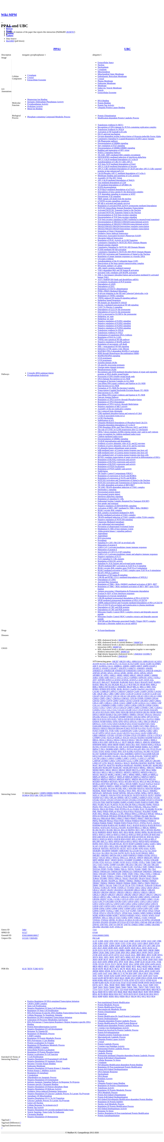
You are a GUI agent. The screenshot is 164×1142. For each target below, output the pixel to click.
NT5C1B (120, 795)
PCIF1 (107, 804)
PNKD (105, 811)
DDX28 (132, 712)
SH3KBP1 (97, 851)
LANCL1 (134, 758)
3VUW (101, 964)
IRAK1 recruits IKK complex (110, 510)
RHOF (109, 832)
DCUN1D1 (105, 712)
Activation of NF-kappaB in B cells (112, 132)
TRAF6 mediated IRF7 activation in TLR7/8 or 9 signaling (122, 566)
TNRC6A (156, 874)
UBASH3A (118, 890)
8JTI (115, 992)
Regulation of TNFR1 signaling (111, 296)
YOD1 (145, 918)
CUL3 (114, 710)
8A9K (131, 989)
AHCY (95, 666)
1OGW (137, 941)
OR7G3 (127, 798)
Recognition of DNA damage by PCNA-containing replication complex (127, 127)
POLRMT (147, 811)
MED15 (115, 770)
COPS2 (120, 705)
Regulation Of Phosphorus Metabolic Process (46, 1045)
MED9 (128, 770)
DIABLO (109, 714)
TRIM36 (111, 883)
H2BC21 (118, 737)
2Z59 (100, 955)
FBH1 (147, 726)
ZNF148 (151, 922)
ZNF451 (96, 924)
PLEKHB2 (149, 809)
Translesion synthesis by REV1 (110, 125)
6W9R (141, 982)
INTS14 (130, 749)
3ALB (127, 955)
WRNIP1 (131, 915)
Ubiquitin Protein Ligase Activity (111, 1039)
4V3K (118, 971)
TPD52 (111, 878)
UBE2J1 (144, 892)
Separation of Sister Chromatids (111, 231)
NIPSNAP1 (97, 793)
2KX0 (149, 948)
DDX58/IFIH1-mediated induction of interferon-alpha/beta (122, 157)
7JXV (156, 985)
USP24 (141, 904)
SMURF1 (96, 855)
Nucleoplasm (103, 67)
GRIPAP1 (102, 735)
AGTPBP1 (156, 664)
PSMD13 (144, 821)
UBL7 (109, 897)
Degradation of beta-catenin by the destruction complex (120, 192)
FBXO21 (96, 728)
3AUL (133, 955)
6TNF (131, 980)
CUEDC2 (96, 710)
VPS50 (124, 913)
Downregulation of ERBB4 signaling (113, 143)
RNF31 (111, 839)
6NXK (150, 978)
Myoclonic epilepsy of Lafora (110, 266)
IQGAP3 (137, 749)
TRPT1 (102, 885)
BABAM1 (115, 682)
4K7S (111, 969)
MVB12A (97, 784)
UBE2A (137, 890)
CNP (159, 703)
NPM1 (138, 793)
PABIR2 (116, 802)
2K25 (99, 948)
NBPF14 (125, 786)
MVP (103, 784)
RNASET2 (157, 832)
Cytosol (30, 77)
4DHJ (123, 966)
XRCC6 (112, 918)
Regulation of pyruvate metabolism (112, 596)
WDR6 (109, 915)
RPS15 (129, 841)
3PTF (121, 962)
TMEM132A (127, 871)
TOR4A (96, 878)
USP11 (137, 901)
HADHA (141, 737)
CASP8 (143, 691)
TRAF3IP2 (133, 878)
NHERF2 (153, 791)
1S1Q (149, 941)
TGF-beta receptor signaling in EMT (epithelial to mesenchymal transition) (128, 219)
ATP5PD (101, 680)
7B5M (111, 985)
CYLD (140, 710)
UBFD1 (103, 897)
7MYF (141, 987)
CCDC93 (146, 694)
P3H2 (103, 802)
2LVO (100, 950)
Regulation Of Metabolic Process (41, 1033)
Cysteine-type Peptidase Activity (111, 1046)
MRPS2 (152, 777)
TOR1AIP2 (151, 876)
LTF (100, 763)
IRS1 (144, 749)
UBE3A (96, 897)
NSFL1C (96, 795)
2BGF (145, 943)
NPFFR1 (122, 793)
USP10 (130, 901)
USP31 (113, 906)
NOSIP (116, 793)
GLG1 (137, 733)
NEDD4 (156, 788)
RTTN (125, 844)
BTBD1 (96, 689)
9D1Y (156, 994)
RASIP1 (122, 828)
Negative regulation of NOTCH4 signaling (115, 519)
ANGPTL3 (123, 668)
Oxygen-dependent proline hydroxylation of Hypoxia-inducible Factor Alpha (129, 136)
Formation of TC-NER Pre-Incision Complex (116, 388)
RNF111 (102, 834)
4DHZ (128, 966)
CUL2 (109, 710)
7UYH (106, 989)
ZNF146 (143, 922)
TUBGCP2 (105, 888)
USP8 (156, 908)
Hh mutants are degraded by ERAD (112, 302)
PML (95, 811)
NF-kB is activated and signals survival (114, 203)
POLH (126, 811)
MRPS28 (120, 779)
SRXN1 (120, 860)
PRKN (127, 818)
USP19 (117, 904)
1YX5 (122, 943)
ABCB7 (115, 661)
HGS (102, 742)
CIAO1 (122, 703)
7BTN (29, 969)
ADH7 (137, 664)
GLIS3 (143, 733)
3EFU (106, 957)
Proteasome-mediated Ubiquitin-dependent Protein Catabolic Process (126, 1055)
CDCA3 (152, 696)
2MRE (157, 950)
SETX (129, 848)
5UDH (117, 976)
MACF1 (110, 763)
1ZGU (134, 943)
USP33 (126, 906)
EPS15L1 (134, 721)
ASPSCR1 (142, 677)
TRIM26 (152, 881)
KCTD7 (96, 754)
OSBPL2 (135, 798)
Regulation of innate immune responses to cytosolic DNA (121, 256)
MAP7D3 (111, 765)
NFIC (134, 791)
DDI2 (118, 712)
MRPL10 (146, 774)
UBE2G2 (136, 892)
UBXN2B (155, 897)
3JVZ (153, 957)
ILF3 (151, 747)
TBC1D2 (147, 864)
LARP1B (96, 761)
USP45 (108, 908)
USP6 (145, 908)
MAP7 (95, 765)
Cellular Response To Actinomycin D (42, 1105)
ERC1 (140, 721)
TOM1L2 (119, 876)
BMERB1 (122, 687)
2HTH (134, 946)
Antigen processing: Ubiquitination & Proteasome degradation (123, 591)
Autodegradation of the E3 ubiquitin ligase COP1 (118, 261)
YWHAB (152, 918)
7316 (95, 930)
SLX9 (138, 853)
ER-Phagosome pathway (108, 141)
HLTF (124, 742)
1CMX (100, 941)
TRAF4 (142, 878)
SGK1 (146, 848)
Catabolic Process (105, 1053)
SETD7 (123, 848)
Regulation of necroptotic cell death (112, 344)
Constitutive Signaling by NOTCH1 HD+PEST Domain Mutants (124, 252)
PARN (137, 802)
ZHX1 (137, 922)
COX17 (102, 707)
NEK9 (109, 791)
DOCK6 (137, 717)
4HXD (145, 966)
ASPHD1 (134, 677)
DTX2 (156, 717)
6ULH (154, 980)
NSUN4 (112, 795)
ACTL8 (130, 664)
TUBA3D (149, 885)
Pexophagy (102, 540)
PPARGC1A (115, 814)
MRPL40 (129, 777)
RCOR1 (109, 830)
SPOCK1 (133, 858)
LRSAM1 (156, 761)
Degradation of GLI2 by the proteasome (114, 312)
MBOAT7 (151, 768)
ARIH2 (126, 675)
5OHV (100, 976)
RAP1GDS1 (106, 828)
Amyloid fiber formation (108, 582)
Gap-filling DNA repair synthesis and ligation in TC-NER (121, 395)
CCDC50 (129, 694)
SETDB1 (82, 793)
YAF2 (118, 918)
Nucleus (101, 65)
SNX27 (96, 858)
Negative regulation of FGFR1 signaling (114, 321)
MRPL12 (154, 774)
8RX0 (111, 994)
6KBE (127, 978)
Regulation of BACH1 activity (110, 561)
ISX (148, 749)
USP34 (132, 906)
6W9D (135, 982)
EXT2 (129, 724)
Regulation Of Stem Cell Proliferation (43, 1010)
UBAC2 (96, 890)
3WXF (125, 964)
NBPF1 (96, 786)
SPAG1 (109, 858)
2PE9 (123, 952)
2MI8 (140, 950)
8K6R (135, 992)
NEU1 (115, 791)
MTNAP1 (114, 781)
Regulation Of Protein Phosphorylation (43, 1052)
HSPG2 (151, 744)
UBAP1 (103, 890)
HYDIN (103, 747)
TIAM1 (138, 869)
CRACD (122, 707)
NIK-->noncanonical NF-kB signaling (113, 346)
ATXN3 (117, 680)
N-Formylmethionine (106, 630)
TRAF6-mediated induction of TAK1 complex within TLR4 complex (126, 517)
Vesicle (101, 90)
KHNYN (138, 754)
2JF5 (149, 946)
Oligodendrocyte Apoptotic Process (42, 1077)
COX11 (96, 707)
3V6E (158, 962)
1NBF (131, 941)
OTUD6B (141, 800)
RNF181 (142, 837)
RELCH (124, 830)
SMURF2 (105, 855)
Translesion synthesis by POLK (111, 330)
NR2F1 (157, 793)
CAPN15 (113, 691)
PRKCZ (120, 818)
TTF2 (133, 885)
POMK (154, 811)
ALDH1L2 (103, 666)
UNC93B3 (109, 901)
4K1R (106, 969)
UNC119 (43, 795)
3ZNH (136, 964)
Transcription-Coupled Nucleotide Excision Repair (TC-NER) (123, 390)
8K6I (130, 992)
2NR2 (106, 952)
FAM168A (115, 726)
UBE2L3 (96, 894)
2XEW (156, 952)
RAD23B (152, 825)
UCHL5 (117, 899)
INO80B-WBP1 (112, 749)
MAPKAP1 (129, 765)
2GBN (117, 946)
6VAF (123, 982)
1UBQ (100, 943)
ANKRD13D (120, 671)
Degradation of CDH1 (107, 580)
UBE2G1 (128, 892)
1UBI (95, 943)
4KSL (133, 969)
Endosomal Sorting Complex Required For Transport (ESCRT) (123, 501)
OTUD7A (150, 800)
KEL (122, 754)
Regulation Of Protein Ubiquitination (113, 1085)
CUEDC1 (158, 707)
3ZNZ (147, 964)
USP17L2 (109, 904)
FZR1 (117, 731)
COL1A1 (96, 705)
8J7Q (41, 969)
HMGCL (138, 742)
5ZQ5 (139, 976)
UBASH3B (128, 890)
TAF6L (106, 864)
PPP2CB (96, 816)
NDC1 (125, 788)
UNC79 (101, 901)
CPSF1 (109, 707)
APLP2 (150, 673)
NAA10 (142, 784)
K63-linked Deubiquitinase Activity (112, 1109)
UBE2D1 (151, 890)
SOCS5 (102, 858)
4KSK (128, 969)
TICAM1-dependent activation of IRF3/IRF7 (116, 485)
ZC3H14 (128, 920)
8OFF (146, 992)
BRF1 (149, 687)
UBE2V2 (157, 894)
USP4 (157, 906)
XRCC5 (105, 918)
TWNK (113, 888)
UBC (127, 49)
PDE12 (135, 804)
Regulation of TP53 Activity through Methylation (118, 404)
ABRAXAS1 (137, 661)
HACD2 (133, 737)
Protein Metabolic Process (108, 1005)
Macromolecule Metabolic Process (112, 1009)
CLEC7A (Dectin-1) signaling (110, 307)
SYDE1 (135, 862)
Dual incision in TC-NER (108, 393)
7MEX (129, 987)
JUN (124, 751)
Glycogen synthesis (106, 259)
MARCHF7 (118, 768)
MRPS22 (96, 779)
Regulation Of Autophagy (37, 1073)
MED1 (108, 770)
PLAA (130, 809)
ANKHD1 (141, 668)
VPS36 (95, 913)
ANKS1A (141, 671)
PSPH (123, 823)
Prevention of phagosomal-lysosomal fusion (116, 526)
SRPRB (101, 860)
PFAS (125, 807)
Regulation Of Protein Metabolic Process (44, 1038)
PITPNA (123, 809)
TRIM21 (129, 881)
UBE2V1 (149, 894)
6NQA (144, 978)
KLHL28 (133, 756)
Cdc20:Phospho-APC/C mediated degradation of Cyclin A (122, 173)
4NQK (107, 971)
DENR (153, 712)
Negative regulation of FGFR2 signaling (114, 323)
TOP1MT (127, 876)
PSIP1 (121, 821)
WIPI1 (50, 795)
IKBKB (138, 747)
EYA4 (134, 724)
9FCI (139, 996)
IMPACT (96, 749)
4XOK (135, 971)
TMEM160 (137, 871)
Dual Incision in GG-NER (108, 386)
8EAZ (95, 992)
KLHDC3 (109, 756)
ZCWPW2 (146, 920)
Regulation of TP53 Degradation (111, 402)
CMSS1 (153, 703)
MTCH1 (152, 779)
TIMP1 (144, 869)
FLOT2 (156, 728)
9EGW (134, 996)
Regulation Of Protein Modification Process (116, 1106)
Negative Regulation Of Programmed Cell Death (47, 1059)
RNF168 (127, 837)
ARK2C (132, 675)
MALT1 (127, 763)
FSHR (101, 731)
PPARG (106, 814)
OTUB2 (96, 800)
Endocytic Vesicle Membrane (110, 88)
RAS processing (104, 538)
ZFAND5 (104, 922)
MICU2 (111, 772)
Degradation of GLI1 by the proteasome (114, 309)
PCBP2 (101, 804)
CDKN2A (116, 698)
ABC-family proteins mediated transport (114, 268)
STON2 (147, 860)
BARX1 (96, 684)
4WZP (129, 971)
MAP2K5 (143, 763)
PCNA (121, 804)
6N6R (138, 978)
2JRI (153, 946)
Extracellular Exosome (36, 80)
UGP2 (137, 899)
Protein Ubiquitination (107, 116)
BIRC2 (154, 684)
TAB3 (158, 862)
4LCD (139, 969)
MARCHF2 (158, 765)
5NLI (151, 973)
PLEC (142, 809)
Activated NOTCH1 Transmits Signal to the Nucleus (119, 210)
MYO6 (129, 784)
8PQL (95, 994)
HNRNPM (97, 744)
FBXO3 (104, 728)
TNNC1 (148, 874)
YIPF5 (130, 918)
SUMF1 (116, 862)
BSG (154, 687)
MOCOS (103, 774)
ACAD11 (158, 661)
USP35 (138, 906)
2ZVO (116, 955)
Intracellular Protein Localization (40, 1050)
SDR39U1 (142, 846)
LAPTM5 (151, 758)
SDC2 (111, 846)
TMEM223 (157, 871)
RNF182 (150, 837)
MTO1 (121, 781)
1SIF (154, 941)
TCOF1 (130, 867)
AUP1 (141, 680)
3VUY (113, 964)
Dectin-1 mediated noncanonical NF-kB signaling (118, 305)
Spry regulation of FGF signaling (111, 146)
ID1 (117, 747)
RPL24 (147, 839)
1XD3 (111, 943)
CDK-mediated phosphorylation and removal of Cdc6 (120, 413)
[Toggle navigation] (2, 22)
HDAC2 (110, 740)
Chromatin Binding (35, 1114)
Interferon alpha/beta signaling (110, 496)
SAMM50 (138, 844)
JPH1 (120, 751)
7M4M (112, 987)
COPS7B (141, 705)
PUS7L (150, 823)
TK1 (150, 869)
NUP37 (151, 795)
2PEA (127, 952)
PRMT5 (133, 818)
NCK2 (95, 788)
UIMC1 (150, 899)
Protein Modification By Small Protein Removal (117, 1023)
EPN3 (121, 721)
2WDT (150, 952)
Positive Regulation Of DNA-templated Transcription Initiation (53, 1001)
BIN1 (148, 684)
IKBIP (132, 747)
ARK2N (140, 675)
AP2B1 (123, 673)
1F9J (111, 941)
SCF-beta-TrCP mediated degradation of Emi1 (117, 164)
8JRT (111, 992)
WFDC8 (123, 915)
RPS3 (147, 841)
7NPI (146, 987)
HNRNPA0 (155, 742)
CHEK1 (158, 701)
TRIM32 (103, 883)
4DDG (112, 966)
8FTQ (105, 992)
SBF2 (158, 844)
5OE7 (95, 976)
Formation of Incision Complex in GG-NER (116, 381)
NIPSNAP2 (107, 793)
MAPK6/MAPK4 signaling (109, 356)
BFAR (142, 684)
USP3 (101, 906)
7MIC (135, 987)
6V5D (112, 982)
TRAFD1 (96, 881)
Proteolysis (102, 1014)
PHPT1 (154, 807)
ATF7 (95, 680)
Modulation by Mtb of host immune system (115, 529)
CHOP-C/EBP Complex (37, 1003)
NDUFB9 (132, 788)
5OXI (112, 976)
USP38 (151, 906)
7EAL (139, 985)
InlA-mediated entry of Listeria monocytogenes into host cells (123, 455)
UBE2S (135, 894)
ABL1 (128, 661)
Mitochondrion (104, 72)
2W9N (144, 952)
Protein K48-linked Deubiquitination (113, 1097)
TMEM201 (147, 871)
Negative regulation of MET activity (112, 406)
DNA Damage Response (108, 1072)
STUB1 (96, 862)
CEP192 (96, 701)
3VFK (95, 964)
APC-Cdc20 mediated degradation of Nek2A (116, 180)
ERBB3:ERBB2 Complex (38, 1047)
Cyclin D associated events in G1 (111, 416)
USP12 (143, 901)
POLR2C (138, 811)
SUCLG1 (108, 862)
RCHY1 (102, 830)
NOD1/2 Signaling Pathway (109, 152)
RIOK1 (132, 832)
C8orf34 (140, 689)
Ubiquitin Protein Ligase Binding (111, 107)
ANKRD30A (131, 671)
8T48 (141, 994)
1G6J (121, 941)
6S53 (111, 980)
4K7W (122, 969)
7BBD (122, 985)
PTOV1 (136, 823)
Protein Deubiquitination (108, 1018)
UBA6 (149, 888)
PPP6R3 (137, 816)
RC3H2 (96, 830)
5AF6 (100, 973)
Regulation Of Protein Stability (110, 1102)
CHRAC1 (108, 703)
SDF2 (129, 846)
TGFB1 (110, 869)
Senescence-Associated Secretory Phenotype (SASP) (119, 236)
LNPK (136, 761)
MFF (143, 770)
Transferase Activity (106, 1088)
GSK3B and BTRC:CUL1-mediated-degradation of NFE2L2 (123, 577)
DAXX (147, 710)
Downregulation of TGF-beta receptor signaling (117, 215)
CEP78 (109, 701)
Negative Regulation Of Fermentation (42, 1080)
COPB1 (113, 705)
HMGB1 (131, 742)
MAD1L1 (119, 763)
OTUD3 (110, 800)
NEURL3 (122, 791)
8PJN (151, 992)
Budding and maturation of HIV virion (113, 150)
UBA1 (137, 888)
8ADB (137, 989)
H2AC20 (111, 737)
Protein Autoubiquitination (109, 1115)
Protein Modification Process (110, 1007)
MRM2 (132, 774)
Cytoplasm (31, 75)
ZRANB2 (96, 927)
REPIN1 (131, 830)
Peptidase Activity (105, 1078)
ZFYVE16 (121, 922)
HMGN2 (146, 742)
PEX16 (119, 807)
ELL (144, 719)
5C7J (120, 973)
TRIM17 (122, 881)
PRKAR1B (105, 818)
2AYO (139, 943)
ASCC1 (113, 677)
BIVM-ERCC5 (111, 687)
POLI (131, 811)
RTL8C (119, 844)
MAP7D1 (102, 765)
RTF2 (106, 844)
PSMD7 (110, 823)
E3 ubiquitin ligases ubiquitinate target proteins (117, 448)
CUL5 (134, 710)
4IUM (95, 969)
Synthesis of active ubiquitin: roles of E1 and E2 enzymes (121, 443)
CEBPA (43, 793)
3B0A (143, 955)
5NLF (145, 973)
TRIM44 (126, 883)
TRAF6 (155, 878)
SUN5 (122, 862)
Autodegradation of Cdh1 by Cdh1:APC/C (115, 162)
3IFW (138, 957)
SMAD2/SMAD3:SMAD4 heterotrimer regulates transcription (123, 226)
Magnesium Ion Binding (37, 99)
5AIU (110, 973)
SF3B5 (135, 848)
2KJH (133, 948)
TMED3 (96, 871)
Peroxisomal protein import (109, 492)
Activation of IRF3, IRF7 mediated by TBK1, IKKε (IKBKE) (123, 508)
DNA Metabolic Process (108, 1092)
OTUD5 (124, 800)
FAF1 (147, 724)
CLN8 (134, 703)
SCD (101, 846)
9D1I (151, 994)
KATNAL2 (139, 751)
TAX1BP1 (120, 864)
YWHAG (96, 920)
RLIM (150, 832)
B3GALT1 (97, 682)
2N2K (101, 952)
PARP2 (151, 802)
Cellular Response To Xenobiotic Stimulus (44, 1015)
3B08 (138, 955)
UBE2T (142, 894)
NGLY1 (145, 791)
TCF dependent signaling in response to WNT (116, 194)
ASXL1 (150, 677)
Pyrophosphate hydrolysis (38, 375)
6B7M (106, 978)
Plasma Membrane (105, 81)
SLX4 (132, 853)
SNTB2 (147, 855)
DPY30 (150, 717)
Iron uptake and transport (108, 503)
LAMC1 (125, 758)
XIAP (157, 915)
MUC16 (143, 781)
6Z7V (101, 985)
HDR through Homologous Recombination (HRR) (118, 353)
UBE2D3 (96, 892)
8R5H (105, 994)
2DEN (151, 943)
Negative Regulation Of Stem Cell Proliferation (46, 1008)
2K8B (110, 948)
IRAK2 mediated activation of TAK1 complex (117, 515)
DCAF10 (96, 712)
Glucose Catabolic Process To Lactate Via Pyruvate (48, 1100)
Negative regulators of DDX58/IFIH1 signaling (117, 506)
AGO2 (142, 664)
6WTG (95, 985)
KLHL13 (125, 756)
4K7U (116, 969)
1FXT (116, 941)
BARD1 (157, 682)
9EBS (122, 996)
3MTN (129, 959)
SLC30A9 (152, 851)
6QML (100, 980)
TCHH (124, 867)
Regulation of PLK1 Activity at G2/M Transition (118, 240)
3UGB (148, 962)
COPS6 (133, 705)
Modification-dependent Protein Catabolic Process (118, 118)
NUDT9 (136, 795)
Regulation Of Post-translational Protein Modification (120, 1067)
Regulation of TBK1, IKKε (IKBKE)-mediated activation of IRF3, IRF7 (127, 584)
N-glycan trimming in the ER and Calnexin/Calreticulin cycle (123, 293)
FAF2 (152, 724)
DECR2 (146, 712)
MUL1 (157, 781)
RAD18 (136, 825)
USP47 (121, 908)
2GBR (123, 946)
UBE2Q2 (119, 894)
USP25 (147, 904)
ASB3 (106, 677)
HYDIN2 (111, 747)
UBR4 (140, 897)
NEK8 (103, 791)
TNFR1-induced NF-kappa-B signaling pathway (117, 298)
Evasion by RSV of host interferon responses (116, 593)
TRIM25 (145, 881)
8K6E (120, 992)
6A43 (155, 976)
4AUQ (158, 964)
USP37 (145, 906)
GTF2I (133, 735)
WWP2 (151, 915)
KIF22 (95, 756)
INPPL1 (122, 749)
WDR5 (95, 915)
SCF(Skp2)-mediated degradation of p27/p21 (116, 189)
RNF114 (109, 834)
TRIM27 (96, 883)
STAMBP (128, 860)
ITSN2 (101, 751)
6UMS (101, 982)
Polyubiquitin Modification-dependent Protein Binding (120, 1065)
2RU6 (138, 952)
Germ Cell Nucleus (35, 1103)
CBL (94, 694)
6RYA (106, 980)
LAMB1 (118, 758)
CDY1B (133, 698)
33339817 (147, 654)
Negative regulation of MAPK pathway (114, 342)
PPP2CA (158, 814)
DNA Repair (103, 1076)
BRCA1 (136, 687)
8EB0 (100, 992)
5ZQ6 (145, 976)
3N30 (134, 959)
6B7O (111, 978)
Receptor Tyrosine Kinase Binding (41, 1063)
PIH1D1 (96, 809)
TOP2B (135, 876)
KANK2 (130, 751)
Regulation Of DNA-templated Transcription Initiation (49, 1017)
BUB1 (119, 689)
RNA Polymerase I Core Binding (40, 1040)
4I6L (150, 966)
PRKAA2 (96, 818)
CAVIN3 (157, 691)
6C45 (24, 969)
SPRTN (140, 858)
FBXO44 (119, 728)
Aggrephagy (103, 533)
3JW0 (158, 957)
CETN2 (128, 701)
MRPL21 (104, 777)
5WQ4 (123, 976)
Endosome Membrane (107, 83)
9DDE (111, 996)
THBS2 (117, 869)
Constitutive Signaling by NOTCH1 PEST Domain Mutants (122, 242)
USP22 (134, 904)
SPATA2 (115, 858)
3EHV (112, 957)
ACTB (109, 664)
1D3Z (106, 941)
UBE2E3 (120, 892)
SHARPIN (106, 851)
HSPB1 (56, 793)
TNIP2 (124, 874)
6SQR (116, 980)
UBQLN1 (116, 897)
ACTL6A (123, 664)
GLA (132, 733)
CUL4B (128, 710)
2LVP (105, 950)
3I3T (133, 957)
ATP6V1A (109, 680)
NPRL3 (144, 793)
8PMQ (157, 992)
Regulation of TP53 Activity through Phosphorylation (120, 399)
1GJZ (126, 941)
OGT (102, 798)
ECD (99, 719)
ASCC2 (119, 677)
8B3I (154, 989)
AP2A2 (117, 673)
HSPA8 (144, 744)
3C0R (154, 955)
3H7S (122, 957)
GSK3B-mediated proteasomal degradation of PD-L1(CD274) (123, 598)
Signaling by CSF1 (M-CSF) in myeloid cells (116, 543)
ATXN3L (125, 680)
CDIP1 (102, 698)
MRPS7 (128, 779)
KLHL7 (140, 756)
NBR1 (145, 786)
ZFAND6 (113, 922)
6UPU (107, 982)
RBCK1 (146, 828)
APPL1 (106, 675)
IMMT (156, 747)
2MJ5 (145, 950)
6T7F (121, 980)
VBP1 (116, 911)
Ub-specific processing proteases (111, 365)
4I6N (155, 966)
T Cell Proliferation (35, 1057)
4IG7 (159, 966)
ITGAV (158, 749)
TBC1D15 (129, 864)
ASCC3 (126, 677)
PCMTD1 (114, 804)
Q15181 (25, 938)
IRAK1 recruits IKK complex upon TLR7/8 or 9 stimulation (122, 568)
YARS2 (124, 918)
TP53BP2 (103, 878)
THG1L (124, 869)
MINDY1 (119, 772)
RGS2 (95, 832)
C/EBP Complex (34, 1036)
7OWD (152, 987)
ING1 (103, 749)
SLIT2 (127, 853)
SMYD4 (112, 855)
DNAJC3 (104, 717)
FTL (107, 731)
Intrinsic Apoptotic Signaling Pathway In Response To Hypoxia (53, 1082)
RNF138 (147, 834)
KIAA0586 (147, 754)
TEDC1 (158, 867)
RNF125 (132, 834)
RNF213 (96, 839)
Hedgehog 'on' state (106, 316)
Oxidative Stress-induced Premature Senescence (47, 1091)
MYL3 (122, 784)
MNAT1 (96, 774)
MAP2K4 (135, 763)
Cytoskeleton (32, 1075)
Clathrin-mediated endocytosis (110, 436)
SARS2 (146, 844)
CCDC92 (138, 694)
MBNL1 (142, 768)
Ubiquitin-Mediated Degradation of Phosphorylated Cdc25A (122, 423)
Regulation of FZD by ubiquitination (113, 289)
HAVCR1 (157, 737)
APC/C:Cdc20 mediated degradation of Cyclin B (118, 159)
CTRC (151, 707)
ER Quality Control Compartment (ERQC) (115, 473)
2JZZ (95, 948)
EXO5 (115, 724)
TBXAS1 (102, 867)
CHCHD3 (144, 701)
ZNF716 (112, 924)
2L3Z (155, 948)
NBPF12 (118, 786)
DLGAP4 (118, 714)
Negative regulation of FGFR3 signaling (114, 326)
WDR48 (156, 913)
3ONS (104, 962)
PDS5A (156, 804)
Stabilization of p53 (106, 420)
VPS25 (150, 911)
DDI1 (112, 712)
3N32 (139, 959)
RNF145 (105, 837)
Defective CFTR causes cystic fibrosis (113, 349)
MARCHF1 (147, 765)
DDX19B (125, 712)
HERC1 (147, 740)
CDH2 (159, 696)
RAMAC (96, 828)
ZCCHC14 (136, 920)
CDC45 (140, 696)
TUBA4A (157, 885)
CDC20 (102, 696)
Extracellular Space (106, 62)
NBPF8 (133, 786)
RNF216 (103, 839)
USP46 (114, 908)
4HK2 (139, 966)
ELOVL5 (150, 719)
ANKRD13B (109, 671)
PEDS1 (96, 807)
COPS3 (127, 705)
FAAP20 (141, 724)
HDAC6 (124, 740)
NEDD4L (96, 791)
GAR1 (135, 731)
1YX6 (128, 943)
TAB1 (148, 862)
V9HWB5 (33, 938)
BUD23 (126, 689)
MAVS (136, 768)
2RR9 (133, 952)
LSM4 (95, 763)
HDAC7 (132, 740)
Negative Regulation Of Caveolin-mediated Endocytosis (50, 1110)
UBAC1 (156, 888)
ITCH (152, 749)
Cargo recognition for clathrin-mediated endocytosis (119, 434)
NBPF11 (110, 786)
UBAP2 (110, 890)
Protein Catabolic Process (108, 1044)
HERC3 (154, 740)
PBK (157, 802)
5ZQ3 (129, 976)
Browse (9, 29)
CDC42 (123, 696)
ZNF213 (158, 922)
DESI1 (159, 712)
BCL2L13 (124, 684)
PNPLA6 (112, 811)
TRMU (95, 885)
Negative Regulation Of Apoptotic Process (44, 1061)
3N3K (144, 959)
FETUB (134, 728)
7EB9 (150, 985)
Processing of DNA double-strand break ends (116, 376)
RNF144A (156, 834)
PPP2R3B (122, 816)
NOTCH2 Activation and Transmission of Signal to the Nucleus (124, 254)
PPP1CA (135, 814)
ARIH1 (120, 675)
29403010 (138, 654)
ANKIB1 (149, 668)
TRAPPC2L (113, 881)
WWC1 (138, 915)
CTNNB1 (144, 707)
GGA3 (119, 733)
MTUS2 (135, 781)
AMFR (133, 666)
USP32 (119, 906)
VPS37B (110, 913)
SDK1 (135, 846)
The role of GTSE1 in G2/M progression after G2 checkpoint (123, 429)
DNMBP (122, 717)
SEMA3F (96, 848)
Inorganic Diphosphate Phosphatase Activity (45, 102)
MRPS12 (137, 777)
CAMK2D (104, 691)
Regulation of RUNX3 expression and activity (117, 464)
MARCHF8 (128, 768)
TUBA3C (140, 885)
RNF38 (117, 839)
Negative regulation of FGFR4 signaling (114, 328)
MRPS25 (112, 779)
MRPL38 (121, 777)
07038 (95, 932)
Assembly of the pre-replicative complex (114, 409)
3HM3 (128, 957)
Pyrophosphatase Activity (37, 104)
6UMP (95, 982)
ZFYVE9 (130, 922)
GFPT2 (101, 733)
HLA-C (118, 742)
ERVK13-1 (97, 724)
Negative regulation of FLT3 (109, 556)
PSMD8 (117, 823)
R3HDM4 (97, 825)
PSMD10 (136, 821)
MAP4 (159, 763)
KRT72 (155, 756)
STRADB (154, 860)
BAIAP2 (144, 682)
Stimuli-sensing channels (108, 245)
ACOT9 (96, 664)
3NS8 (150, 959)
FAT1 (141, 726)
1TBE (158, 941)
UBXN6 (96, 899)
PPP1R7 (151, 814)
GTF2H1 (110, 735)
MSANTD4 (143, 779)
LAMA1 (103, 758)
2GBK (105, 946)
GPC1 (155, 733)
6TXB (148, 980)
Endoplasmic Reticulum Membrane (112, 76)
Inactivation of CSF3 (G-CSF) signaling (114, 552)
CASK (136, 691)
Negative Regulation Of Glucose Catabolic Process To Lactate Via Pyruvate (58, 1093)
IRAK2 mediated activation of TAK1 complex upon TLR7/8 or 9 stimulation (129, 570)
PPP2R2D (113, 816)
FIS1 (144, 728)
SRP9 (95, 860)
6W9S (146, 982)
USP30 (107, 906)
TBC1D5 (155, 864)
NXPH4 (96, 798)
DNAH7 (140, 714)
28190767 (70, 32)
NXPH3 (158, 795)
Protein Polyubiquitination (108, 1032)
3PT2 (116, 962)
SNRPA (140, 855)
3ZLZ (131, 964)
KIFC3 (101, 756)
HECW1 (139, 740)
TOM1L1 (111, 876)
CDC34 (116, 696)
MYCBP (109, 784)
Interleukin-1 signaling (107, 489)
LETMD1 (105, 761)
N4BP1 (135, 784)
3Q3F (126, 962)
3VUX (107, 964)
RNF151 (112, 837)
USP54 (139, 908)
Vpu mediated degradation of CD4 (112, 182)
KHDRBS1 (129, 754)
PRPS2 (95, 821)
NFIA (129, 791)
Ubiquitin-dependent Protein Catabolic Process (117, 1021)
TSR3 (115, 885)
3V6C (153, 962)
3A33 (122, 955)
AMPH (145, 666)
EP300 (103, 721)
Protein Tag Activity (106, 105)
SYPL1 (142, 862)
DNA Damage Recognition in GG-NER (114, 379)
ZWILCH (119, 927)
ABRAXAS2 (148, 661)
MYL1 (116, 784)
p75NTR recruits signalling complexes (113, 201)
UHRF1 (143, 899)
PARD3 (131, 802)
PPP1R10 (143, 814)
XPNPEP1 (97, 918)
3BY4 (148, 955)
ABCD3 (122, 661)
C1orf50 (133, 689)
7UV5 (100, 989)
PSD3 (116, 821)
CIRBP (129, 703)
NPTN (150, 793)
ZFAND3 (96, 922)
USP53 (133, 908)
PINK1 (111, 809)
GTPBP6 (96, 737)
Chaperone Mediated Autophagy (111, 522)
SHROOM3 (124, 851)
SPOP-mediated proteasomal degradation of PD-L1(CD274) (122, 600)
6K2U (122, 978)
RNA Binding (103, 101)
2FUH (156, 943)
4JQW (100, 969)
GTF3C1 (150, 735)
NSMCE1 (104, 795)
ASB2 (101, 677)
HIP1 (106, 742)
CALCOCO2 (149, 689)
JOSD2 (114, 751)
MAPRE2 (138, 765)
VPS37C (117, 913)
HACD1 (126, 737)
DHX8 (102, 714)
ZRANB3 (105, 927)
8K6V (140, 992)
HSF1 (138, 744)
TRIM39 (119, 883)
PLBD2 (136, 809)
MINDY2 (128, 772)
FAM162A (106, 726)
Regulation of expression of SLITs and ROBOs (117, 476)
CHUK (116, 703)
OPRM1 (120, 798)
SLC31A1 (97, 853)
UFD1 (131, 899)
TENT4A (96, 869)
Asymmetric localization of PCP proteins (114, 282)
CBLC (105, 694)
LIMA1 (112, 761)
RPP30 (117, 841)
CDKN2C (125, 698)
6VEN (129, 982)
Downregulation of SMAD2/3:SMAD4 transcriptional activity (123, 222)
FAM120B (97, 726)
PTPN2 (143, 823)
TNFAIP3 (103, 874)
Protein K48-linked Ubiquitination (112, 1058)
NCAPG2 (153, 786)
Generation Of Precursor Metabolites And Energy (47, 1020)
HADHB (149, 737)
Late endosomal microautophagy (111, 524)
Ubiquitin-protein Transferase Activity (113, 1035)
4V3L (124, 971)
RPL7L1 (104, 841)
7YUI (111, 989)
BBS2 (102, 684)
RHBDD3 (102, 832)
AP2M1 (130, 673)
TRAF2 (125, 878)
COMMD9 (105, 705)
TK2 (154, 869)
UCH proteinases (105, 358)
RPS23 (135, 841)
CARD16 (121, 691)
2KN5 (144, 948)
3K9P (100, 959)
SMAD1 (144, 853)
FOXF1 (96, 731)
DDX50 (139, 712)
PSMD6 (103, 823)
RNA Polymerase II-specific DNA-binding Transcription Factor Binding (57, 1013)
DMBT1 (125, 714)
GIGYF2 (126, 733)
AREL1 (113, 675)
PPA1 (57, 49)
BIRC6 (102, 687)
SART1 (153, 844)
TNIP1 (118, 874)
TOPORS (142, 876)
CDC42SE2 (131, 696)
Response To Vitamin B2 (37, 1031)
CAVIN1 (150, 691)
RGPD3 (157, 830)
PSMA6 (128, 821)
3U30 (142, 962)
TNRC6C (96, 876)
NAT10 (157, 784)
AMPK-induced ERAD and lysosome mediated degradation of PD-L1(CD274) (130, 603)
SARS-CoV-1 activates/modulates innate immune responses (122, 547)
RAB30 (104, 825)
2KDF (121, 948)
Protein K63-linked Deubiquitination (113, 1069)
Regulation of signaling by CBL (111, 499)
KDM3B (103, 754)
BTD (108, 689)
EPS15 (127, 721)
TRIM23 (137, 881)
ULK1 (156, 899)
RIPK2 (144, 832)
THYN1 (130, 869)
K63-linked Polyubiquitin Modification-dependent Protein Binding (125, 1099)
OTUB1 (156, 798)
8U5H (146, 994)
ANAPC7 (114, 668)
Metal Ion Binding (34, 109)
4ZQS (147, 971)
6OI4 (155, 978)
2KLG (138, 948)
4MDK (151, 969)
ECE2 (104, 719)
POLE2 (120, 811)
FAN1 (129, 726)
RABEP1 (123, 825)
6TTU (137, 980)
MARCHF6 (107, 768)
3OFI (160, 959)
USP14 (155, 901)
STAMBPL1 (138, 860)
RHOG (116, 832)
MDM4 (96, 770)
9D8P (100, 996)
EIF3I (132, 719)
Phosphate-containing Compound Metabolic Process (48, 117)
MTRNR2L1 (72, 793)
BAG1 (131, 682)
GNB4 (149, 733)
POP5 (95, 814)
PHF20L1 (138, 807)
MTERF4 (96, 781)
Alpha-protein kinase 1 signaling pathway (115, 531)
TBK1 (95, 867)
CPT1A (115, 707)
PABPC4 (124, 802)
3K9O (95, 959)
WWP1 (145, 915)
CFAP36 (135, 701)
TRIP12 (140, 883)
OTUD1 (103, 800)
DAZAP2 (154, 710)
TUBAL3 (96, 888)
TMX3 (95, 874)
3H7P (117, 957)
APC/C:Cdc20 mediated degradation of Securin (117, 166)
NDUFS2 (141, 788)
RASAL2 (115, 828)
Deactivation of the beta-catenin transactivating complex (121, 263)
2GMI (128, 946)
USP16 (102, 904)
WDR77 (115, 915)
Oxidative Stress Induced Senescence (113, 233)
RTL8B (113, 844)
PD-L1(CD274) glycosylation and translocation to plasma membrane (126, 605)
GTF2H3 (118, 735)
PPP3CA (130, 816)
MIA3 (148, 770)
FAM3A (123, 726)
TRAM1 (104, 881)
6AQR (100, 978)
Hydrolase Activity (35, 106)
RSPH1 (96, 844)
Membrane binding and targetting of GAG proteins (118, 176)
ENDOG (96, 721)
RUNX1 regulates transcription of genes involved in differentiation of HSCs (129, 457)
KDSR (110, 754)
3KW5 (111, 959)
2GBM (111, 946)
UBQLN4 (133, 897)
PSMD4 (96, 823)
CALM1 (96, 691)
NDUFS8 (149, 788)
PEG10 (107, 807)
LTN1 (104, 763)
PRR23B (102, 821)
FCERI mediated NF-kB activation (112, 249)
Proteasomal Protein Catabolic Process (113, 1048)
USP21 (128, 904)
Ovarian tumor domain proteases (111, 367)
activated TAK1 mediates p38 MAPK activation (117, 272)
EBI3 (95, 719)
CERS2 (122, 701)
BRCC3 (143, 687)
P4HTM (109, 802)
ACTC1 (115, 664)
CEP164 (154, 698)
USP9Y (102, 911)
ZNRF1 (141, 924)
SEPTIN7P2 (114, 848)
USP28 (95, 906)
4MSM (95, 971)
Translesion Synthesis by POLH (111, 129)
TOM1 (103, 876)
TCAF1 (109, 867)
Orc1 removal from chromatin (110, 411)
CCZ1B (153, 694)
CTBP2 (136, 707)
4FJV (134, 966)
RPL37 (154, 839)
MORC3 (118, 774)
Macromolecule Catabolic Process (112, 1037)
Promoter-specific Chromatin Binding (42, 1084)
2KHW (127, 948)
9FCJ (144, 996)
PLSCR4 (158, 809)
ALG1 (110, 666)
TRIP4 (147, 883)
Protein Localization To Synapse (40, 1043)
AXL (152, 680)
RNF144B (97, 837)
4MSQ (101, 971)
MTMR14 (105, 781)
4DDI (117, 966)
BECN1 (136, 684)
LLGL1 (129, 761)
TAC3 (95, 864)
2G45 (95, 946)
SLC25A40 (134, 851)
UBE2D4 (104, 892)
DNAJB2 (96, 717)
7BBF (128, 985)
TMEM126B (116, 871)
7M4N (117, 987)
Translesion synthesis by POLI (110, 333)
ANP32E (96, 673)
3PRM (110, 962)
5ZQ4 (134, 976)
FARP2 (136, 726)
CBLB (99, 694)
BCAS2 (108, 684)
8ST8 (126, 994)
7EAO (145, 985)
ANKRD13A (98, 671)
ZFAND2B (155, 920)
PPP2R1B (104, 816)
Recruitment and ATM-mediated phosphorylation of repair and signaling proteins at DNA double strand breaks (127, 373)
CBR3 (116, 694)
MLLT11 (153, 772)
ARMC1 (147, 675)
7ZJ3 (121, 989)
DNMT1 (129, 717)
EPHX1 (109, 721)
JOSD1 (108, 751)
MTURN (128, 781)
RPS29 (142, 841)
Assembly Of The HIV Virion (110, 178)
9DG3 (116, 996)
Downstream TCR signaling (109, 196)
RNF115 (117, 834)
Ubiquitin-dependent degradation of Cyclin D (116, 425)
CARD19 (129, 691)
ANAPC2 (106, 668)
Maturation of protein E (107, 545)
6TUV (142, 980)
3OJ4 (99, 962)
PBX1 (95, 804)
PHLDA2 (147, 807)
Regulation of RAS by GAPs (109, 337)
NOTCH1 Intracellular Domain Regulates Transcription (120, 208)
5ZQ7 (150, 976)
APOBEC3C (98, 675)
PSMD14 (152, 821)
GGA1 (113, 733)
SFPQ (141, 848)
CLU (148, 703)
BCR (131, 684)
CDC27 (109, 696)
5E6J (130, 973)
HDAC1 (102, 740)
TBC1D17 (138, 864)
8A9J (126, 989)
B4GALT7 (106, 682)
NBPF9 (140, 786)
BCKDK (115, 684)
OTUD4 (117, 800)
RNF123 (124, 834)
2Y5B (95, 955)
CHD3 (151, 701)
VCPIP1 (133, 911)
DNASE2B (113, 717)
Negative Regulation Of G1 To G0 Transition (45, 1098)
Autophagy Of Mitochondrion (39, 1096)
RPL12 (135, 839)
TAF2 (100, 864)
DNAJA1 (148, 714)
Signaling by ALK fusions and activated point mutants (120, 563)
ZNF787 (119, 924)
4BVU (106, 966)
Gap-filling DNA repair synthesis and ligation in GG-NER (122, 383)
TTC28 (121, 885)
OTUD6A (133, 800)
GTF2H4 (126, 735)
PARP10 (144, 802)
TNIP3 (130, 874)
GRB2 (95, 735)
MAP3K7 (152, 763)
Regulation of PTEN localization (111, 466)
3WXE (119, 964)
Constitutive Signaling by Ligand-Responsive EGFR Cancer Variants (126, 139)
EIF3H (127, 719)
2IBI (139, 946)
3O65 (155, 959)
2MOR (151, 950)
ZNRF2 (148, 924)
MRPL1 (138, 774)
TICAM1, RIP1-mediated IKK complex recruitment (119, 155)
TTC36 (127, 885)
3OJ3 (95, 962)
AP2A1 (110, 673)
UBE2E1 (112, 892)
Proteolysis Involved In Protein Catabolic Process (118, 1030)
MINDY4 (145, 772)
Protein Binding (104, 103)
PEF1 (101, 807)
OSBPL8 (143, 798)
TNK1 (136, 874)
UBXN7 (103, 899)
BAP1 (150, 682)
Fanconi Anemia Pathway (108, 397)
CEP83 (115, 701)
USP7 (150, 908)
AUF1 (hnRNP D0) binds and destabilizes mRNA (118, 279)
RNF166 (120, 837)
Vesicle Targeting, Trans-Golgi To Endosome (45, 1112)
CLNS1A (141, 703)
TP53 (32, 795)
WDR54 (102, 915)
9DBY (105, 996)
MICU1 (105, 772)
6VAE (118, 982)
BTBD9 (103, 689)
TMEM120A (105, 871)
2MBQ (128, 950)
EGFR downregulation (107, 187)
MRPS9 (135, 779)
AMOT (139, 666)
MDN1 (102, 770)
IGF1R (126, 747)
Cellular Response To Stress (109, 1060)
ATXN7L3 (133, 680)
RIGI (126, 832)
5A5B (152, 971)
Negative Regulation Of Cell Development (44, 1029)
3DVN (95, 957)
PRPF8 (156, 818)
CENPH (147, 698)
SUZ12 (129, 862)
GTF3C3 (158, 735)
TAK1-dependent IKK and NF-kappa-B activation (118, 270)
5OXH (106, 976)
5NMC (156, 973)
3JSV (148, 957)
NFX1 (139, 791)
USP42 (102, 908)
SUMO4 (25, 795)
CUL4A (121, 710)
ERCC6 (147, 721)
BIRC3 (95, 687)
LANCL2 (142, 758)
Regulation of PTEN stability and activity (115, 469)
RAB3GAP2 (113, 825)
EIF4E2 (138, 719)
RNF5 (128, 839)
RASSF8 (130, 828)
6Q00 (95, 980)
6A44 (95, 978)
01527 (24, 932)
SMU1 (151, 853)
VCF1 (122, 911)
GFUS (107, 733)
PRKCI (114, 818)
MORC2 (111, 774)
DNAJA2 (157, 714)
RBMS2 (153, 828)
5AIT (105, 973)
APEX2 (143, 673)
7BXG (134, 985)
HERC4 (96, 742)
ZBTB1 (112, 920)
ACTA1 (103, 664)
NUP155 (143, 795)
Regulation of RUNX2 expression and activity (117, 459)
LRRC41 (148, 761)
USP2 (122, 904)
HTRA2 (157, 744)
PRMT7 (140, 818)
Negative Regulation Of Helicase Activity (44, 1089)
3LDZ (117, 959)
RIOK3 (138, 832)
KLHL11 (117, 756)
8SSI (116, 994)
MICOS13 (97, 772)
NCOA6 (111, 788)
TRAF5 (148, 878)
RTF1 (101, 844)
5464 (24, 930)
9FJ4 (153, 996)
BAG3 (137, 682)
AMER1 (126, 666)
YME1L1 (138, 918)
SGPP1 (152, 848)
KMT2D (147, 756)
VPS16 (144, 911)
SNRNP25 (132, 855)
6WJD (152, 982)
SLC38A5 (105, 853)
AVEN (146, 680)
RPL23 (141, 839)
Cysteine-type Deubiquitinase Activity (113, 1028)
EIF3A (121, 719)
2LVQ (111, 950)
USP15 (95, 904)
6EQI (117, 978)
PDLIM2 (142, 804)
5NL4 (140, 973)
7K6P (95, 987)
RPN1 (111, 841)
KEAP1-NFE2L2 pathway (108, 573)
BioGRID (10, 41)
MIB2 (153, 770)
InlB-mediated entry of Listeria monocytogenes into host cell (123, 450)
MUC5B (150, 781)
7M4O (123, 987)
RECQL (117, 830)
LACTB (96, 758)
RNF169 (135, 837)
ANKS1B (149, 671)
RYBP (131, 844)
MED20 (122, 770)
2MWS (95, 952)
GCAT (95, 733)
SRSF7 (107, 860)
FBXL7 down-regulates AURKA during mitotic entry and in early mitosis (128, 432)
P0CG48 (96, 938)
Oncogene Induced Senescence (110, 238)
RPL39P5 (96, 841)
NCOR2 (118, 788)
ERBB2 (50, 793)
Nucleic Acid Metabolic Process (111, 1104)
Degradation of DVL (106, 286)
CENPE (140, 698)
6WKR (158, 982)
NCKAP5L (102, 788)
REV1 (138, 830)
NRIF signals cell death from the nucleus (114, 199)
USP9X (96, 911)
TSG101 (108, 885)
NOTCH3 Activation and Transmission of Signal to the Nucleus (124, 480)
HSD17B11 (130, 744)
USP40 (95, 908)
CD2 (159, 694)
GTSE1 (103, 737)
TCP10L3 (138, 867)
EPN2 (115, 721)
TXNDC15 (121, 888)
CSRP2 (130, 707)
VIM (139, 911)
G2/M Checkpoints (105, 418)
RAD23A (143, 825)
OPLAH (113, 798)
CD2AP (96, 696)
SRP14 (156, 858)
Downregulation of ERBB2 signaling (113, 439)
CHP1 (101, 703)
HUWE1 (96, 747)
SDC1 (106, 846)
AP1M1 (103, 673)
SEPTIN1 (105, 848)
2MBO (122, 950)
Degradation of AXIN (107, 284)
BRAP (129, 687)
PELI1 (113, 807)
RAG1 (159, 825)
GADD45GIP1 (126, 731)
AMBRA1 (118, 666)
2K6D (104, 948)
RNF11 (96, 834)
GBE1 (149, 731)
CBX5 (122, 694)
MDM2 (159, 768)
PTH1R (129, 823)
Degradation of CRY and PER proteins (113, 607)
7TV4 (95, 989)
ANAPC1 (153, 666)
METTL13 (136, 770)
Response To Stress (106, 1111)
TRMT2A (154, 883)
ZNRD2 (134, 924)
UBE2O (103, 894)
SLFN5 (121, 853)
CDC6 (146, 696)
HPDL (104, 744)
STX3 (101, 862)
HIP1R (112, 742)
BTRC (113, 689)
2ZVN (111, 955)
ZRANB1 (156, 924)
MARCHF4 (97, 768)
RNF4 (123, 839)
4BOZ (100, 966)
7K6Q (100, 987)
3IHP (143, 957)
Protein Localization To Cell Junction (42, 1054)
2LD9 (95, 950)
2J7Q (144, 946)
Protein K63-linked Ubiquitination (112, 1095)
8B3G (148, 989)
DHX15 (96, 714)
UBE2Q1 (111, 894)
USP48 (127, 908)
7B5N (117, 985)
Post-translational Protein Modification (114, 1002)
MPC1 (125, 774)
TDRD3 (151, 867)
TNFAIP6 (111, 874)
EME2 (157, 719)
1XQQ (117, 943)
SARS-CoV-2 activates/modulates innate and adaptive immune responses (128, 554)
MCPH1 (63, 793)
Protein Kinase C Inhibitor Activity (41, 1070)
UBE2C (143, 890)
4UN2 (113, 971)
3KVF (105, 959)
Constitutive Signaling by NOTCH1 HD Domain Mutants (121, 247)
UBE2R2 (127, 894)
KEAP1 (116, 754)
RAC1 (129, 825)
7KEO (105, 987)
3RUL (131, 962)
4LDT (144, 969)
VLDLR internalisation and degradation (114, 441)
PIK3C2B (104, 809)
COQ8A (155, 705)
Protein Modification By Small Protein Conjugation (119, 1016)
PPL (122, 814)
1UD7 (105, 943)
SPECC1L (124, 858)
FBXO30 (111, 728)
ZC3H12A (120, 920)
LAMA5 (110, 758)
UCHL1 (110, 899)
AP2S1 (136, 673)
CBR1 (111, 694)
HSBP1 (122, 744)
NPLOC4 (131, 793)
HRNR (116, 744)
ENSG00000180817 (30, 935)
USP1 (124, 901)
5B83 (115, 973)
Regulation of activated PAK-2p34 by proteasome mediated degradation (127, 206)
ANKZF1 (158, 671)
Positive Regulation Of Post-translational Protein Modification (123, 1113)
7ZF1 (116, 989)
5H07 (135, 973)
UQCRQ (118, 901)
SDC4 (117, 846)
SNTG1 (154, 855)
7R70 (158, 987)
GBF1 (155, 731)
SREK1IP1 (148, 858)
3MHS (123, 959)
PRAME (144, 816)
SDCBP (123, 846)
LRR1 (141, 761)
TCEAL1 (117, 867)
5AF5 (95, 973)
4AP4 (152, 964)
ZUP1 (111, 927)
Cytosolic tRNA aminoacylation (40, 373)
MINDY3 (136, 772)
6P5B (160, 978)
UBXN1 (147, 897)
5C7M (125, 973)
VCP (127, 911)
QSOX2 (156, 823)
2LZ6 (116, 950)
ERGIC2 (154, 721)
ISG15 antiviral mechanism (109, 134)
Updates (9, 35)
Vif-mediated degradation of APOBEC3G (115, 185)
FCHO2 (127, 728)
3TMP (137, 962)
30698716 (122, 640)
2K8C (115, 948)
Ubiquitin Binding (105, 1051)
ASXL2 (157, 677)
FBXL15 (153, 726)
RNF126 (140, 834)
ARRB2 (154, 675)
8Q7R (100, 994)
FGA (140, 728)
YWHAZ (105, 920)
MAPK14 (119, 765)
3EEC (101, 957)
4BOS (95, 966)
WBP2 (143, 913)
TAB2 (153, 862)
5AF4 (157, 971)
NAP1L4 (149, 784)
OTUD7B (158, 800)
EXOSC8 (122, 724)
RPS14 (123, 841)
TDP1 (144, 867)
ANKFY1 (132, 668)
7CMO (35, 969)
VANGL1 (110, 911)
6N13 (133, 978)
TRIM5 (134, 883)
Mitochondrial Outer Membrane (111, 74)
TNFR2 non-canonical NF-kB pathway (114, 339)
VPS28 (157, 911)
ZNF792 (127, 924)
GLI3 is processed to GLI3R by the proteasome (117, 314)
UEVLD (124, 899)
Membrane (102, 86)
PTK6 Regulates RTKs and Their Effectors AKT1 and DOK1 (123, 427)
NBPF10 (102, 786)
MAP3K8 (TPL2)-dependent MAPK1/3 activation (118, 351)
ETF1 (104, 724)
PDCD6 (128, 804)
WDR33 (149, 913)
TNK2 (142, 874)
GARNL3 (143, 731)
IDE (121, 747)
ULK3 (95, 901)
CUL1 (103, 710)
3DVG (160, 955)
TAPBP (113, 864)
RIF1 (121, 832)
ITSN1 (95, 751)
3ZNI (142, 964)
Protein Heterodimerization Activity (42, 1027)
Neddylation (103, 471)
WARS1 (136, 913)
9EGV (128, 996)
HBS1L (96, 740)
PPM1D (128, 814)
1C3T (95, 941)
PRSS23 (110, 821)
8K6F (125, 992)
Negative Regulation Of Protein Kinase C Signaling (48, 1068)
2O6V (112, 952)
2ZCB (105, 955)
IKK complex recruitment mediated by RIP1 (116, 513)
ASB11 (96, 677)
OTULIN (96, 802)
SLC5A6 (113, 853)
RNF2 (157, 837)
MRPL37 (112, 777)
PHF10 (131, 807)
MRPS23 (104, 779)
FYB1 (111, 731)
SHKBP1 (115, 851)
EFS (109, 719)
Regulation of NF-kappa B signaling (112, 575)
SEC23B (150, 846)
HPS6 (110, 744)
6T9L (126, 980)
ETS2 (109, 724)
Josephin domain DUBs (107, 363)
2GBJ (100, 946)
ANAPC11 (97, 668)
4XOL (141, 971)
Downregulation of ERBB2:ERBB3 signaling (116, 148)
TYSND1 (130, 888)
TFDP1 (104, 869)
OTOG (150, 798)
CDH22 (96, 698)
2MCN (134, 950)
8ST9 (131, 994)
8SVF (135, 994)
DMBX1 (133, 714)
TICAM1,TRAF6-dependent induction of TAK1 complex (121, 487)
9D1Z (95, 996)
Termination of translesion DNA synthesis (115, 335)
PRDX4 (152, 816)
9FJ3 (149, 996)
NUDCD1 (128, 795)
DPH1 (143, 717)
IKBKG (145, 747)
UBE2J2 (151, 892)
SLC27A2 (143, 851)
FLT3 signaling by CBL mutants (111, 559)
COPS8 (148, 705)
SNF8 (125, 855)
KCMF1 (147, 751)
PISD (117, 809)
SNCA (119, 855)
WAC (130, 913)
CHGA (95, 703)
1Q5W (143, 941)
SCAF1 (96, 846)
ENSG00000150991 (101, 935)
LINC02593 (121, 761)
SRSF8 (114, 860)
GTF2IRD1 (141, 735)
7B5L (106, 985)
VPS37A (102, 913)
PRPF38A (149, 818)
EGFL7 (114, 719)
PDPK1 (149, 804)
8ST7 (121, 994)
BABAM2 (124, 682)
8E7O (158, 989)
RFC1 (143, 830)
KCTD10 (155, 751)
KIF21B (155, 754)
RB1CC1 (138, 828)
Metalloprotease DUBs (107, 369)
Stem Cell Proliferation (36, 1006)
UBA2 (143, 888)
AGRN (149, 664)
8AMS (143, 989)
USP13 (149, 901)
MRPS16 (145, 777)
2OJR (117, 952)
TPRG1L (118, 878)
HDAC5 (117, 740)
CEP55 (103, 701)
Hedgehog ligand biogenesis (109, 300)
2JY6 (158, 946)
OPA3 (106, 798)
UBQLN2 (125, 897)
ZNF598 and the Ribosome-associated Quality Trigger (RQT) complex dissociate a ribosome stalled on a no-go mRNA (127, 622)
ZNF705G (104, 924)
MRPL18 (96, 777)
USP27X (154, 904)
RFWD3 (150, 830)
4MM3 (157, 969)
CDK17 (109, 698)
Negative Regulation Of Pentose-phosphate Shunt (47, 1087)
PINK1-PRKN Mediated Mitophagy (112, 291)
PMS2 (99, 811)
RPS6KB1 (154, 841)
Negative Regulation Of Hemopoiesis (42, 1117)
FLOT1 (150, 728)
